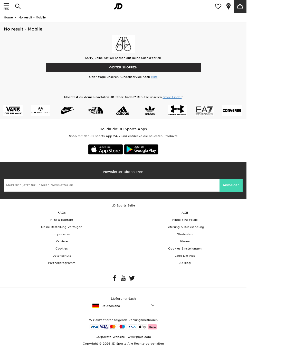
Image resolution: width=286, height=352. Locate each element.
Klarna (185, 241)
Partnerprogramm (61, 263)
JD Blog (185, 263)
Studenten (185, 234)
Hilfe (154, 77)
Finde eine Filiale (185, 220)
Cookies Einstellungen (185, 248)
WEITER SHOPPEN (123, 67)
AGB (185, 212)
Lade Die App (185, 255)
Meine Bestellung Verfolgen (61, 227)
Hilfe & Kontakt (61, 220)
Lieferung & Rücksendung (185, 227)
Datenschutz (61, 255)
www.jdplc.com (139, 337)
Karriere (62, 241)
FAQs (62, 212)
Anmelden (231, 185)
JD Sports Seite (123, 205)
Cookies (61, 248)
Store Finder (172, 97)
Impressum (61, 234)
